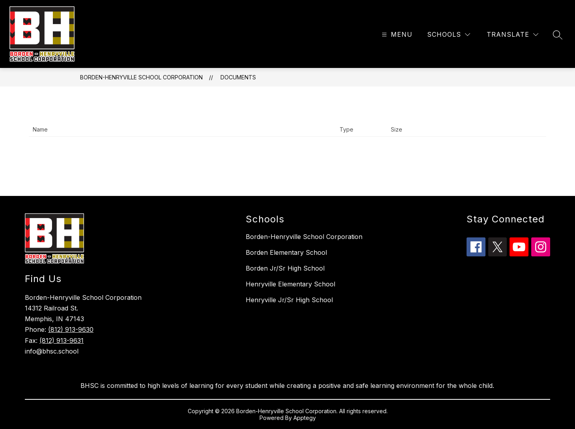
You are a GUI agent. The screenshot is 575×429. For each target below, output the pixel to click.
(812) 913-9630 (70, 329)
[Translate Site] (512, 35)
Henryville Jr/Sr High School (289, 300)
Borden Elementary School (286, 252)
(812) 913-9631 (61, 340)
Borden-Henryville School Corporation (141, 77)
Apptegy (304, 417)
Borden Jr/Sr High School (285, 268)
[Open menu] (396, 35)
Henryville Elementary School (290, 284)
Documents (238, 77)
